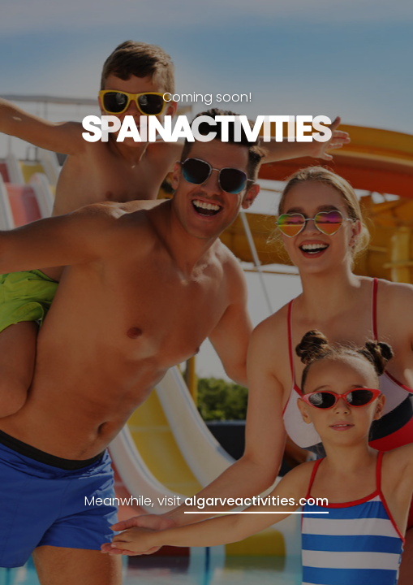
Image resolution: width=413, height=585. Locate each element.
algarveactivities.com (256, 501)
